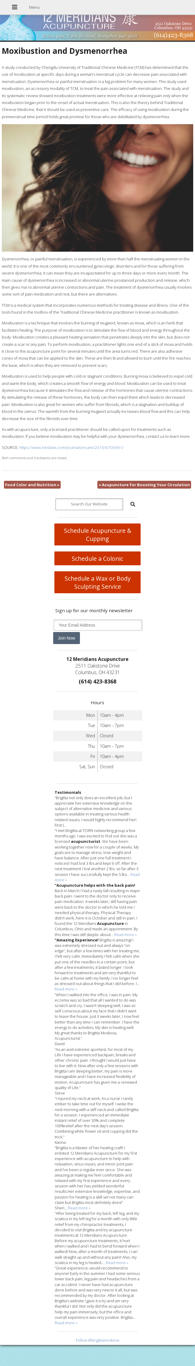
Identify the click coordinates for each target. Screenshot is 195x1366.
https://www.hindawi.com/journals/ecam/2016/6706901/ (71, 447)
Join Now (66, 638)
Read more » (125, 934)
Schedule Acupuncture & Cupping (97, 534)
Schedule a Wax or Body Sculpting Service (98, 582)
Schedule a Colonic (97, 558)
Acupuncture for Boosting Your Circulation (144, 484)
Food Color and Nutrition (32, 484)
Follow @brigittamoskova (97, 1340)
